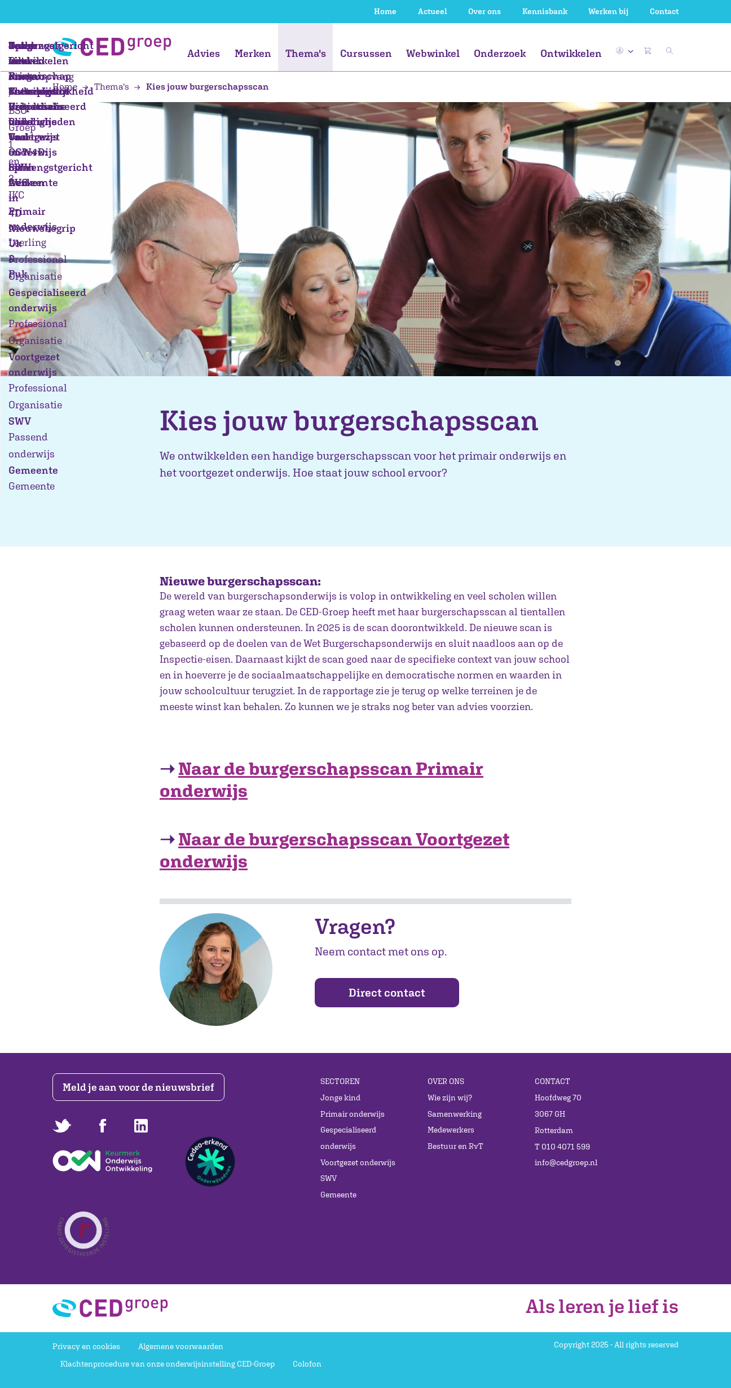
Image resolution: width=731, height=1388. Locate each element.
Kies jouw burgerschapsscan (201, 86)
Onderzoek (500, 53)
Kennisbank (544, 11)
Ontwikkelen (571, 53)
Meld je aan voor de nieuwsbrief (141, 1087)
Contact (664, 11)
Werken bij (608, 11)
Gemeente (338, 1194)
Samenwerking (455, 1113)
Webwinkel (433, 53)
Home (385, 11)
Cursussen (366, 53)
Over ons (484, 11)
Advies (203, 53)
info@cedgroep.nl (566, 1162)
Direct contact (387, 992)
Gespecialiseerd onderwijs (348, 1138)
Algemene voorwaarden (180, 1346)
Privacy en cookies (86, 1346)
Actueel (432, 11)
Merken (253, 53)
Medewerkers (451, 1129)
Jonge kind (340, 1097)
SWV (328, 1178)
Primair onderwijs (352, 1113)
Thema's (305, 53)
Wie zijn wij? (450, 1097)
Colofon (307, 1363)
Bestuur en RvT (455, 1146)
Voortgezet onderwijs (357, 1162)
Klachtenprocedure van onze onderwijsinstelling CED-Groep (167, 1363)
